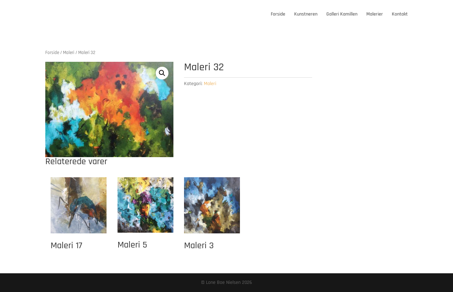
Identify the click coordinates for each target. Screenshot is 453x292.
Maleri (68, 52)
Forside (278, 14)
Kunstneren (305, 14)
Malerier (374, 14)
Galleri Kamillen (341, 14)
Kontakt (400, 14)
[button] (162, 73)
